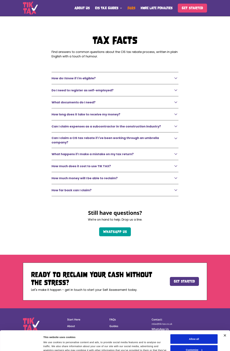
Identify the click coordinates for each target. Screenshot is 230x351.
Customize (194, 331)
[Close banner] (225, 317)
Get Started (192, 8)
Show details (51, 344)
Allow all (194, 320)
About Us (82, 8)
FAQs (131, 8)
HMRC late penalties (156, 8)
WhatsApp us (115, 232)
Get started (184, 281)
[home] (30, 8)
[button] (108, 8)
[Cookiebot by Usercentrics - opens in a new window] (21, 344)
